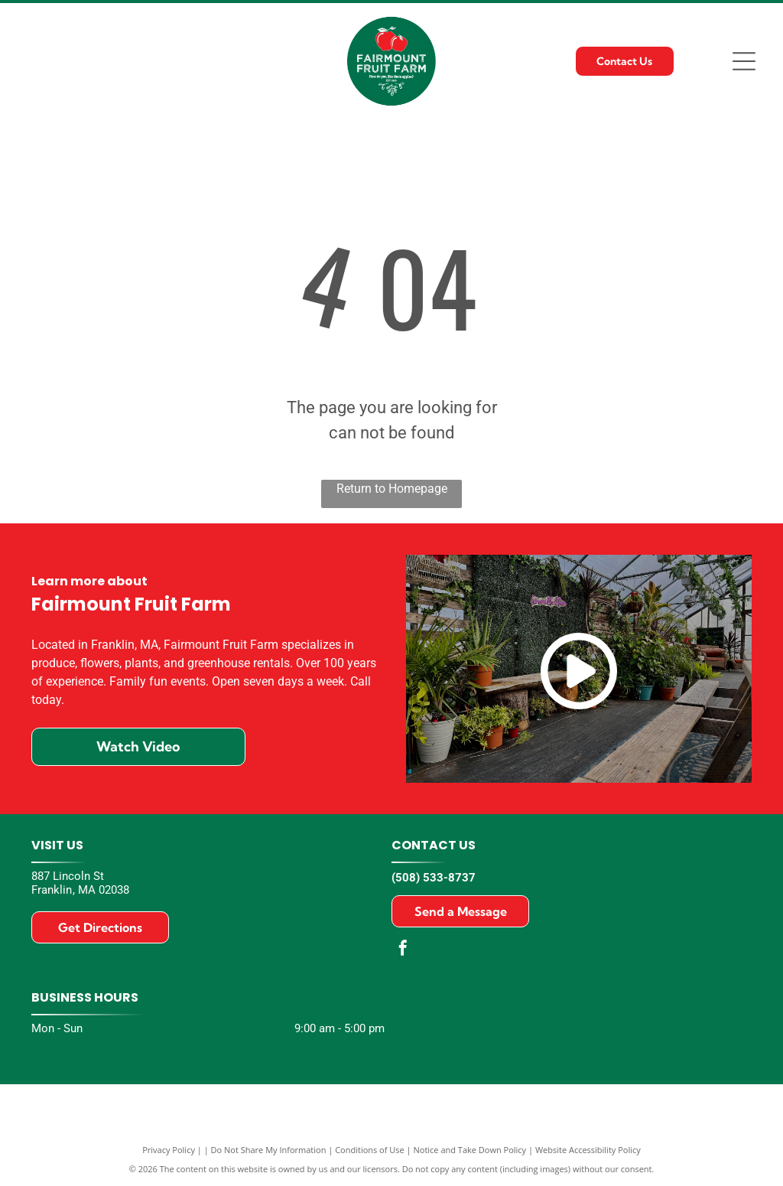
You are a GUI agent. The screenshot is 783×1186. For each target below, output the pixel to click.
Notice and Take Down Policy (470, 1149)
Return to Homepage (391, 488)
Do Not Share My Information (269, 1149)
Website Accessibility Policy (588, 1149)
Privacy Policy (168, 1149)
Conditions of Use (369, 1149)
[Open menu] (744, 61)
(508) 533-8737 (434, 878)
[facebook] (403, 950)
